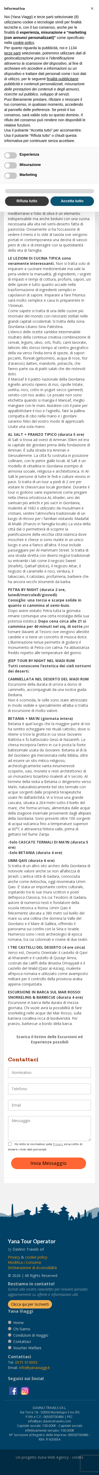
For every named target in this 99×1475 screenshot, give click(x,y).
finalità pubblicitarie (62, 79)
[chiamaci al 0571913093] (26, 1362)
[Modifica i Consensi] (24, 1262)
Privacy (58, 1144)
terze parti (12, 53)
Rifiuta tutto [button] (26, 201)
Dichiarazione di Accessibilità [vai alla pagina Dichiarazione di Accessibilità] (32, 1267)
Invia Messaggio (48, 1163)
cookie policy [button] (23, 43)
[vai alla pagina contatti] (22, 1341)
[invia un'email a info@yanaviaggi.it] (34, 1367)
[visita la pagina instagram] (25, 1390)
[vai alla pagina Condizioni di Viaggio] (30, 1335)
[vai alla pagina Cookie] (36, 1257)
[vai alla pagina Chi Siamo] (21, 1328)
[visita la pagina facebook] (13, 1390)
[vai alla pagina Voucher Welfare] (27, 1347)
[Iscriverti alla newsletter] (30, 1304)
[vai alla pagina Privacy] (14, 1257)
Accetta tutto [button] (72, 201)
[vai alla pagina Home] (18, 1322)
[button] (92, 8)
